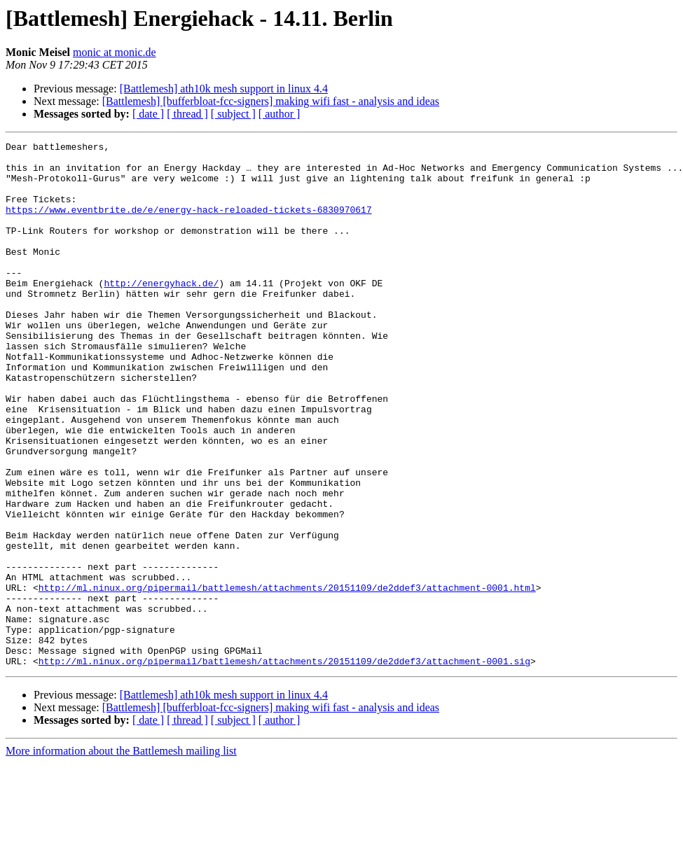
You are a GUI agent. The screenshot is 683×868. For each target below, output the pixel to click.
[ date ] (148, 114)
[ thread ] (187, 114)
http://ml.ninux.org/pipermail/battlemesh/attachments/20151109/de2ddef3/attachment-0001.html (287, 677)
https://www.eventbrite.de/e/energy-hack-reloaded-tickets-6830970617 (189, 224)
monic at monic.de (114, 52)
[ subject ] (233, 114)
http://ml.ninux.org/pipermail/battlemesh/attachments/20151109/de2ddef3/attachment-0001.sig (284, 766)
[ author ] (279, 114)
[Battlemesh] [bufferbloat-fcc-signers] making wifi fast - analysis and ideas (270, 101)
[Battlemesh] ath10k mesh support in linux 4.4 (224, 88)
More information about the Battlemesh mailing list (121, 856)
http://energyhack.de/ (161, 312)
